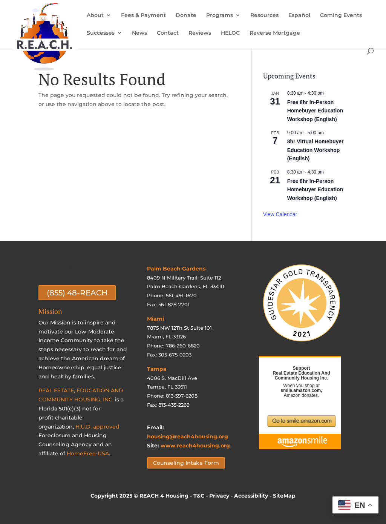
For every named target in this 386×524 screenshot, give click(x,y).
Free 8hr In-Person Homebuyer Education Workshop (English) (315, 110)
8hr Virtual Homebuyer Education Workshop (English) (315, 149)
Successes (101, 33)
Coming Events (341, 15)
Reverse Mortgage (275, 33)
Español (299, 15)
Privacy (219, 495)
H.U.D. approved (97, 426)
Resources (264, 15)
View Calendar (280, 214)
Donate (186, 15)
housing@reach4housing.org (187, 436)
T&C (198, 495)
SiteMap (284, 495)
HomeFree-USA (88, 453)
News (139, 33)
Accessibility (251, 495)
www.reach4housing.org (195, 445)
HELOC (230, 33)
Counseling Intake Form (186, 462)
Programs (219, 15)
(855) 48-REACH (77, 292)
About (95, 15)
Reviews (199, 33)
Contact (168, 33)
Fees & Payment (143, 15)
